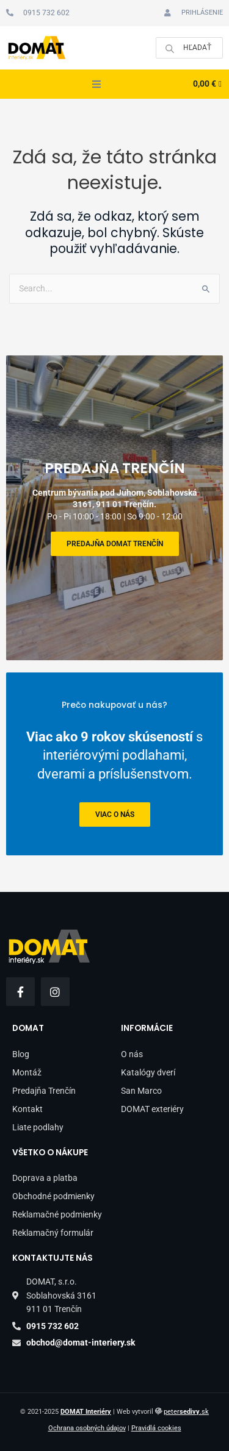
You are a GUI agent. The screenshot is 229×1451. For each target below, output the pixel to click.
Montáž (27, 1072)
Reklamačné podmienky (57, 1214)
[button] (96, 84)
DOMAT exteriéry (152, 1109)
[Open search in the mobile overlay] (189, 48)
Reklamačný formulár (52, 1233)
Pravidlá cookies (156, 1428)
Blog (20, 1054)
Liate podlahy (38, 1127)
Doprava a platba (45, 1178)
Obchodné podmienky (53, 1196)
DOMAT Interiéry (85, 1412)
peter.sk (186, 1412)
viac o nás (114, 814)
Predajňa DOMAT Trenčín (115, 544)
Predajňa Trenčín (44, 1091)
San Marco (141, 1091)
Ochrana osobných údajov (87, 1428)
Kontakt (27, 1109)
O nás (132, 1054)
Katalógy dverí (148, 1072)
